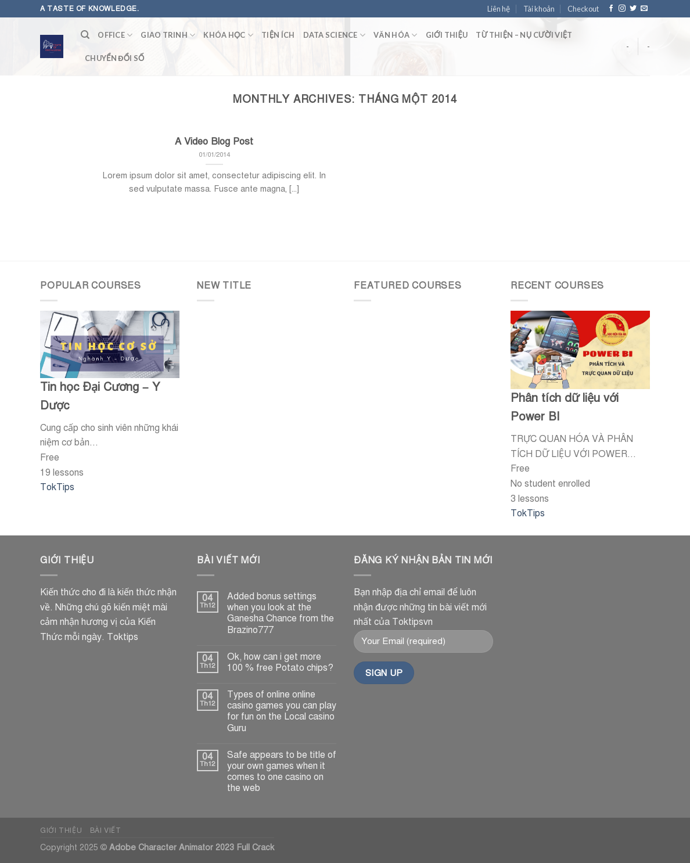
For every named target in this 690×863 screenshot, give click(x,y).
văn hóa (395, 35)
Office (115, 35)
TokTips (57, 487)
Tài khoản (539, 8)
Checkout (583, 8)
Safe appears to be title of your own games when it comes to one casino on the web (281, 772)
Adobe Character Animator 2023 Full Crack (191, 847)
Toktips (122, 637)
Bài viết (105, 830)
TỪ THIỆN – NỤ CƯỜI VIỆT (524, 34)
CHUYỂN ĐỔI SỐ (114, 58)
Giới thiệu (447, 34)
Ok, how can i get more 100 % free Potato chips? (280, 663)
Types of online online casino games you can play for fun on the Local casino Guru (281, 711)
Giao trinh (168, 35)
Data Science (334, 35)
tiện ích (277, 34)
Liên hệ (498, 8)
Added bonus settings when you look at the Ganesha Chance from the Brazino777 (280, 613)
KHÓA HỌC (228, 35)
